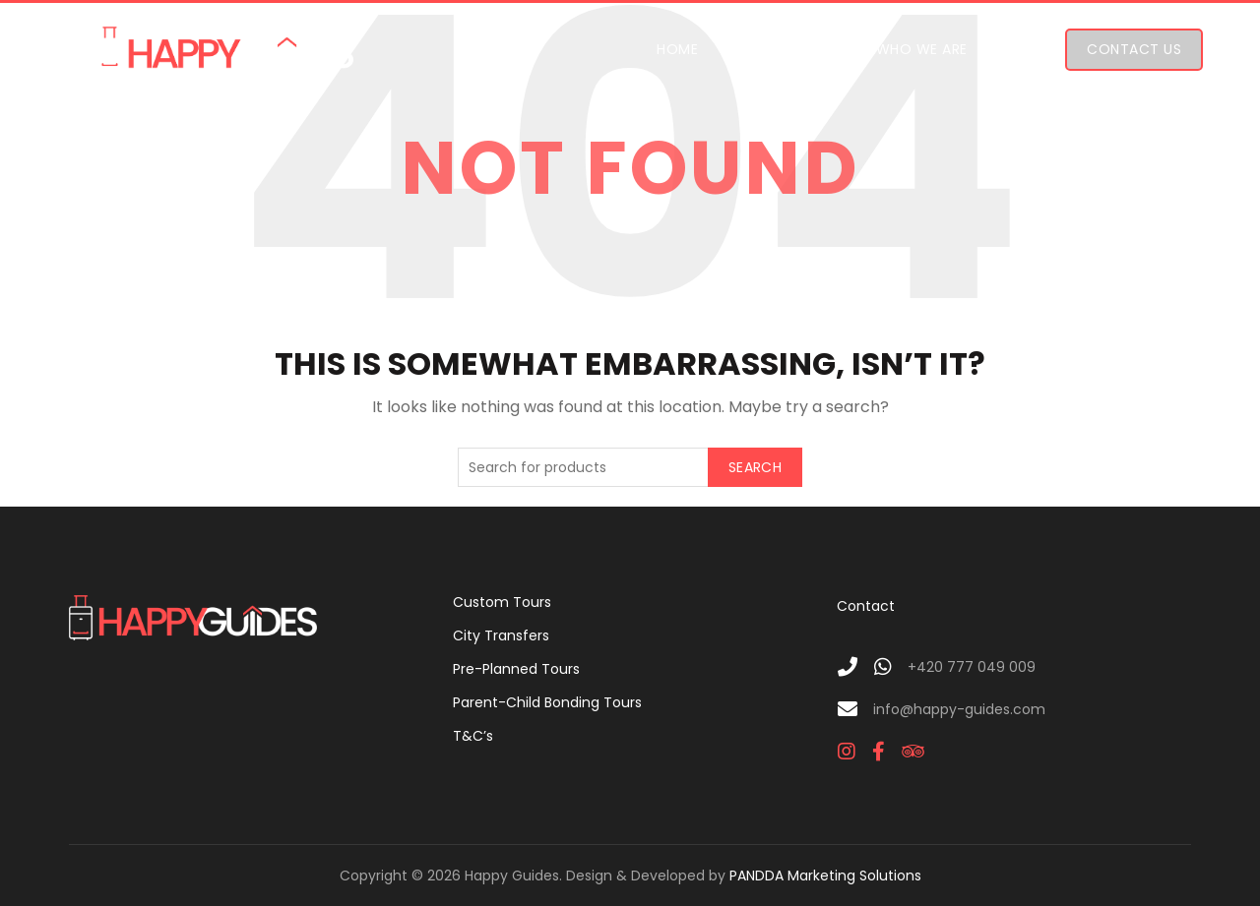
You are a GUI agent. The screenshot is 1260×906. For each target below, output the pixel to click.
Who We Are (922, 49)
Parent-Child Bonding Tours (547, 702)
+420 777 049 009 (972, 667)
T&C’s (473, 736)
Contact (866, 606)
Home (677, 49)
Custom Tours (502, 602)
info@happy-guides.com (959, 709)
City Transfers (501, 635)
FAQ (1027, 49)
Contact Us (1134, 49)
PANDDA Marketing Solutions (825, 875)
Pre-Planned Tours (516, 669)
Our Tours (784, 49)
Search (755, 467)
